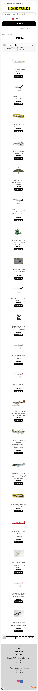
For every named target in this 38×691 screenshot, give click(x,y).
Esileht (3, 34)
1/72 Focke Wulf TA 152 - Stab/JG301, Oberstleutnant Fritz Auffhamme (18, 534)
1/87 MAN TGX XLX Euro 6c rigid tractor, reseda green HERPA (18, 242)
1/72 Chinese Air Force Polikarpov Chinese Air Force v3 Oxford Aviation (18, 327)
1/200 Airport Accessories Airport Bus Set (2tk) (18, 125)
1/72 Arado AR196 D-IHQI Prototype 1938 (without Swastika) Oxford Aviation (18, 413)
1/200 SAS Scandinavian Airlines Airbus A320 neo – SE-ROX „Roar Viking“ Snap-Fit (18, 565)
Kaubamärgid (10, 34)
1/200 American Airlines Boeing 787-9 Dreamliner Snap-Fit (18, 357)
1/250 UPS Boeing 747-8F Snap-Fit (18, 299)
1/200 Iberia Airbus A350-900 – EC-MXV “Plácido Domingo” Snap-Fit (18, 594)
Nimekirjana (12, 48)
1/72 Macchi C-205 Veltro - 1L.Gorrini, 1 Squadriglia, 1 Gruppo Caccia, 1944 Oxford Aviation (18, 476)
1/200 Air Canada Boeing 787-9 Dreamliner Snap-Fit (18, 271)
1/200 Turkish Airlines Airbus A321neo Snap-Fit (18, 385)
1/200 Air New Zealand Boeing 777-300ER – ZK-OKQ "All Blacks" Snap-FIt (18, 623)
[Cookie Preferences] (2, 688)
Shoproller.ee (33, 687)
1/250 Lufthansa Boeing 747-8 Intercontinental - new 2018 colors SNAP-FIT (18, 212)
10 (32, 45)
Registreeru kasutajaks (18, 3)
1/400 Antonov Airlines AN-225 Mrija (18, 70)
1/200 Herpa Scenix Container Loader (18, 152)
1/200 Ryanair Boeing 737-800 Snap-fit (18, 97)
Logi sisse (9, 3)
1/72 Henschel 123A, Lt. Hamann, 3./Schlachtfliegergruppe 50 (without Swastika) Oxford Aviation (18, 444)
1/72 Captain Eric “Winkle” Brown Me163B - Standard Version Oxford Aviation (18, 181)
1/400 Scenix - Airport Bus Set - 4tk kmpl (18, 505)
